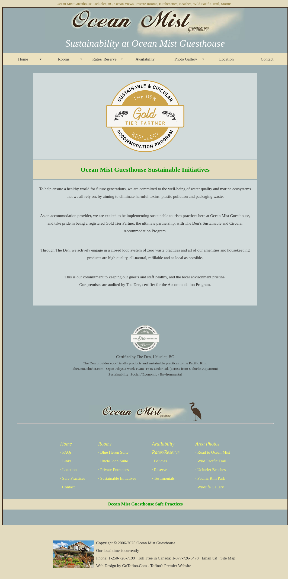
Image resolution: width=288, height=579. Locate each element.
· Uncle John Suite (113, 461)
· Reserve (159, 469)
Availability (145, 59)
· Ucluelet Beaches (210, 469)
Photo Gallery (185, 59)
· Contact (67, 487)
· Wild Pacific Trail (210, 461)
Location (226, 59)
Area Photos (207, 444)
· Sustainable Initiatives (117, 478)
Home (23, 59)
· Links (66, 461)
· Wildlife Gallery (209, 487)
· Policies (159, 461)
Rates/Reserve (166, 452)
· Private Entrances (113, 469)
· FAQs (66, 452)
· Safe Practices (72, 478)
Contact (267, 59)
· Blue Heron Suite (113, 452)
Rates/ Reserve (104, 59)
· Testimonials (163, 478)
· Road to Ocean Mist (212, 452)
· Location (68, 469)
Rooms (64, 59)
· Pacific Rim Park (210, 478)
